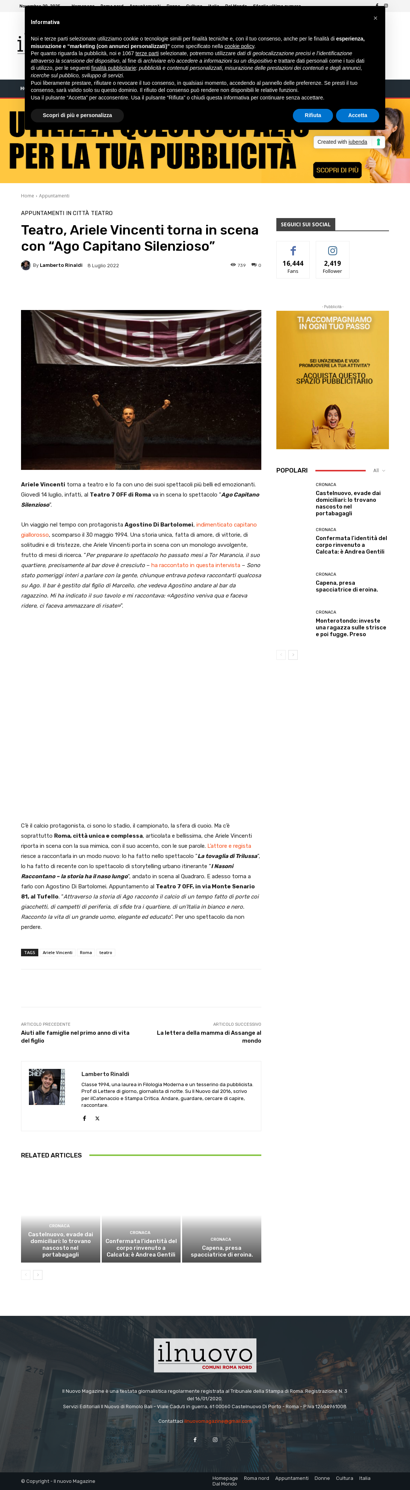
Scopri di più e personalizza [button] (77, 115)
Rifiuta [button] (313, 115)
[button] (375, 18)
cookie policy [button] (239, 46)
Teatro (102, 213)
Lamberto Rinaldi (61, 265)
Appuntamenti (54, 196)
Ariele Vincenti (57, 952)
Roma (86, 952)
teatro (105, 952)
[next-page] (37, 1275)
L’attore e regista (229, 846)
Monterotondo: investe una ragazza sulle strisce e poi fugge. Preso (351, 627)
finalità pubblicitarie (113, 68)
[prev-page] (25, 1275)
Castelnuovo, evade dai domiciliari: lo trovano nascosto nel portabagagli (60, 1244)
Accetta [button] (357, 115)
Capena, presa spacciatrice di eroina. (222, 1251)
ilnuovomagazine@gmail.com (218, 1421)
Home (27, 196)
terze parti (147, 53)
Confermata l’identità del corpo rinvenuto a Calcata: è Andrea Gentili (141, 1248)
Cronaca (59, 1226)
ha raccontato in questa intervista (195, 565)
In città (77, 213)
